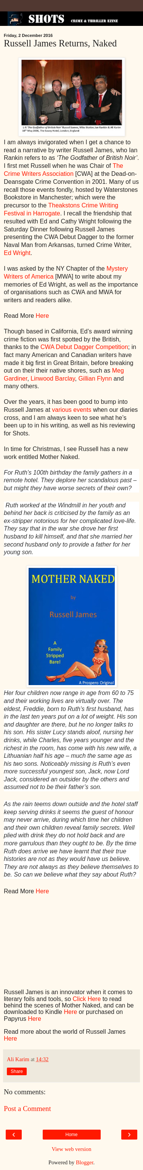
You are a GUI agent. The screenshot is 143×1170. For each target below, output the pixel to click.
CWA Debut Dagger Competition (84, 347)
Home (71, 1134)
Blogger (84, 1162)
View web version (72, 1149)
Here (42, 315)
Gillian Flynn (95, 378)
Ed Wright (17, 253)
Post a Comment (27, 1109)
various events (71, 409)
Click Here (87, 999)
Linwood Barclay (53, 378)
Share (17, 1071)
